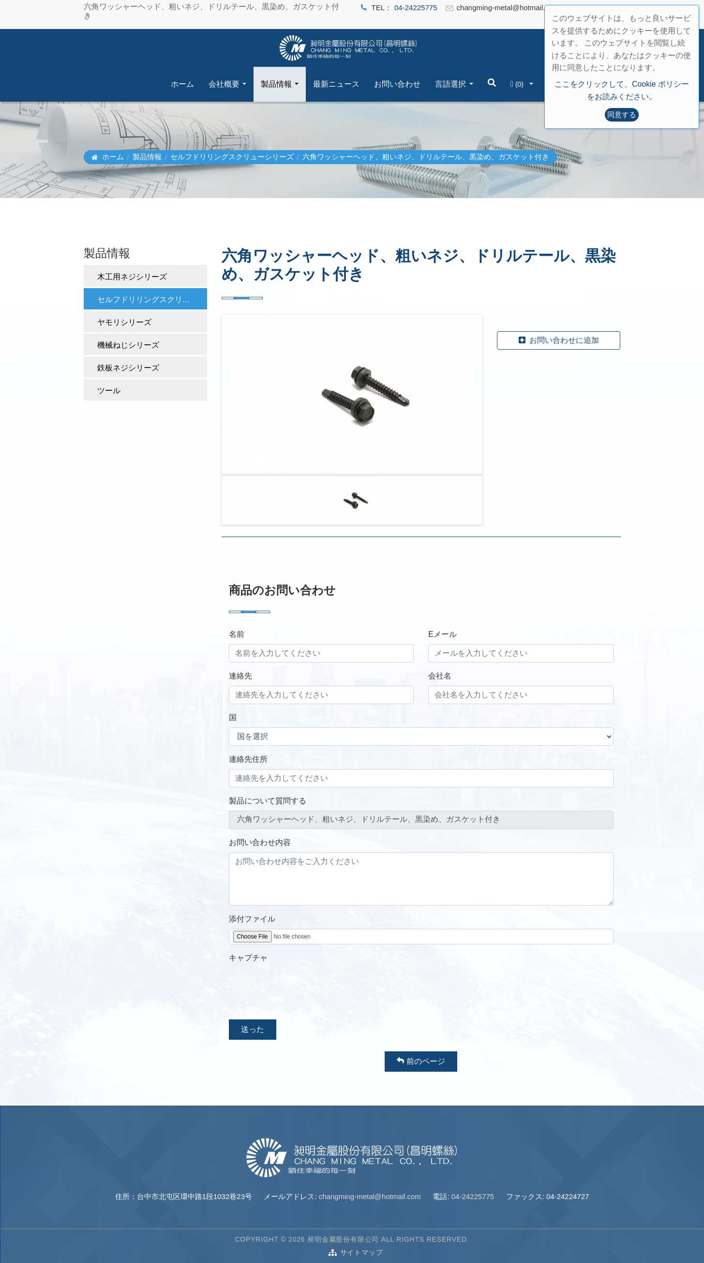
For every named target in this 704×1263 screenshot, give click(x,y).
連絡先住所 (248, 759)
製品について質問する (267, 801)
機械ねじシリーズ (128, 345)
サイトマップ (361, 1252)
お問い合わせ (397, 84)
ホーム (182, 84)
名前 (236, 634)
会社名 (439, 676)
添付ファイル (252, 919)
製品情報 (276, 84)
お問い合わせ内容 (260, 842)
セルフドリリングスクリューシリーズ (232, 157)
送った (252, 1029)
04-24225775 (415, 7)
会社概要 (224, 84)
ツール (108, 390)
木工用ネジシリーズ (132, 277)
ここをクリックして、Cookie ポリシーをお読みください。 (621, 90)
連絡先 (240, 676)
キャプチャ (248, 958)
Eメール (442, 634)
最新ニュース (336, 84)
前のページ (421, 1061)
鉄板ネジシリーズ (128, 368)
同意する (621, 114)
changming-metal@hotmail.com (370, 1196)
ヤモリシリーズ (124, 322)
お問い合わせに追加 (559, 340)
